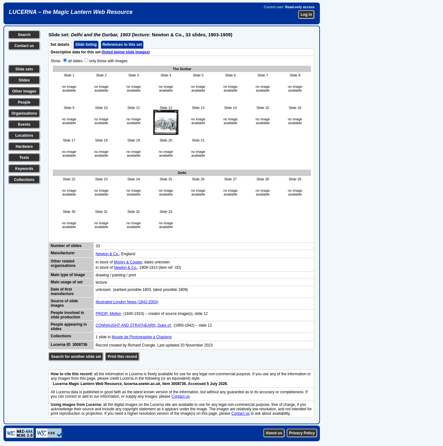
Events (24, 124)
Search (24, 35)
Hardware (24, 146)
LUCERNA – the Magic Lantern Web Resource (71, 12)
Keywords (24, 168)
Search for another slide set (76, 356)
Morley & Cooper (128, 262)
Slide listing (86, 44)
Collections (24, 180)
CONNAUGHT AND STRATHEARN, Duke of (134, 325)
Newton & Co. (107, 254)
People (24, 102)
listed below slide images (125, 52)
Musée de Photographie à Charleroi (142, 337)
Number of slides (66, 246)
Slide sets (24, 69)
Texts (24, 157)
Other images (24, 91)
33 (98, 246)
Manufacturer (63, 253)
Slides (24, 80)
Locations (24, 135)
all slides (75, 61)
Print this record (122, 356)
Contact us (24, 46)
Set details (59, 44)
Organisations (24, 113)
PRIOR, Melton (108, 313)
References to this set (122, 44)
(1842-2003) (127, 302)
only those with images (108, 61)
